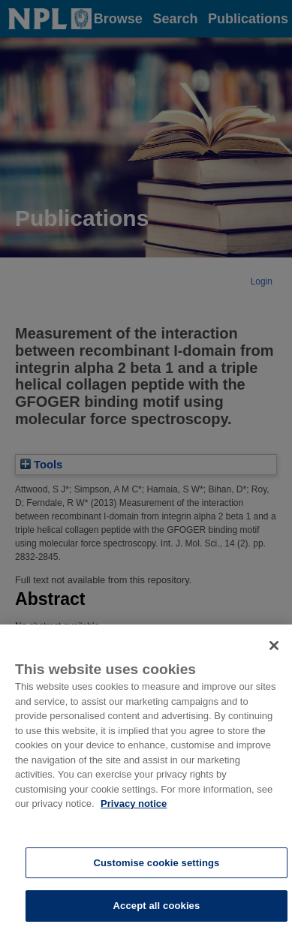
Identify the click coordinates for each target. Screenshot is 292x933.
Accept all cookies (156, 913)
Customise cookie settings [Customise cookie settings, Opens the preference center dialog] (156, 870)
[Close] (273, 653)
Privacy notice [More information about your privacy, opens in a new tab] (134, 811)
